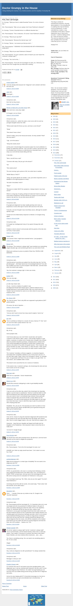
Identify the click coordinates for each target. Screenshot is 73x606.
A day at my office (59, 231)
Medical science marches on (62, 241)
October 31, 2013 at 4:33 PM (13, 385)
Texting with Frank (59, 197)
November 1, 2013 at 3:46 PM (13, 524)
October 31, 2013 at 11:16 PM (13, 455)
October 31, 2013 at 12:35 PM (13, 315)
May (55, 262)
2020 (54, 133)
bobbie (8, 276)
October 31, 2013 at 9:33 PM (13, 441)
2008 (54, 288)
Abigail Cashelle (11, 528)
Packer (8, 236)
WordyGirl (9, 491)
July (55, 256)
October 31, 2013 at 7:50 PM (13, 432)
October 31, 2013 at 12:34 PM (13, 307)
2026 (54, 116)
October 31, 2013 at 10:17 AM (13, 232)
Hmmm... (56, 170)
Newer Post (5, 586)
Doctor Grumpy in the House (20, 8)
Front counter (57, 173)
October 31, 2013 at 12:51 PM (13, 324)
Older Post (44, 586)
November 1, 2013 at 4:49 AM (13, 465)
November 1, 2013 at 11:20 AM (13, 487)
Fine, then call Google (10, 20)
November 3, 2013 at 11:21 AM (13, 560)
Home (25, 586)
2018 (54, 138)
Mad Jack (9, 373)
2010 (54, 282)
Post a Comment (7, 583)
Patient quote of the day (60, 176)
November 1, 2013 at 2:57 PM (13, 498)
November (57, 157)
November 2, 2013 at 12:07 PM (13, 553)
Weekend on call (58, 203)
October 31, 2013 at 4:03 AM (13, 88)
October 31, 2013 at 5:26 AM (13, 96)
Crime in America (58, 216)
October (56, 160)
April (55, 264)
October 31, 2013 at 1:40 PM (13, 377)
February (57, 270)
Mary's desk (57, 194)
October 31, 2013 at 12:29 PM (13, 294)
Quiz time (56, 228)
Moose (8, 244)
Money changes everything (61, 178)
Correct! (56, 191)
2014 (54, 150)
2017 (54, 141)
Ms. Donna (10, 298)
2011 (54, 279)
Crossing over (58, 213)
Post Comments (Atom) (16, 589)
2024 (54, 122)
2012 (54, 276)
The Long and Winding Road (62, 247)
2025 (54, 119)
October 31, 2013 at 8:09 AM (13, 115)
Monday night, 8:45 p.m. (60, 200)
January (56, 273)
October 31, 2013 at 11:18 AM (13, 256)
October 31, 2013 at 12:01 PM (13, 280)
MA (7, 318)
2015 (54, 147)
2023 (54, 125)
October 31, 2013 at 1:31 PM (13, 369)
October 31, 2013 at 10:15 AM (13, 218)
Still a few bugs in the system (62, 244)
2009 (54, 285)
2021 (54, 130)
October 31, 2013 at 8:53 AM (13, 199)
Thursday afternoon (59, 233)
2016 (54, 144)
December (57, 155)
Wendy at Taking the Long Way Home (17, 107)
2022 (54, 127)
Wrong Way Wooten (59, 186)
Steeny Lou (10, 381)
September (57, 250)
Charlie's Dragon (11, 564)
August (56, 253)
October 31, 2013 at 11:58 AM (13, 272)
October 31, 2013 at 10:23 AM (13, 240)
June (55, 259)
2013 (54, 152)
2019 (54, 136)
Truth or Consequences (60, 210)
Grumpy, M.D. (65, 102)
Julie (8, 92)
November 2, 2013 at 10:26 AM (13, 545)
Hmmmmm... (57, 189)
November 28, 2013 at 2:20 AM (13, 580)
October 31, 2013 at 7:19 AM (13, 104)
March (56, 267)
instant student (11, 82)
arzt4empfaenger (11, 459)
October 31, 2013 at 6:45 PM (13, 411)
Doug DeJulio (10, 435)
